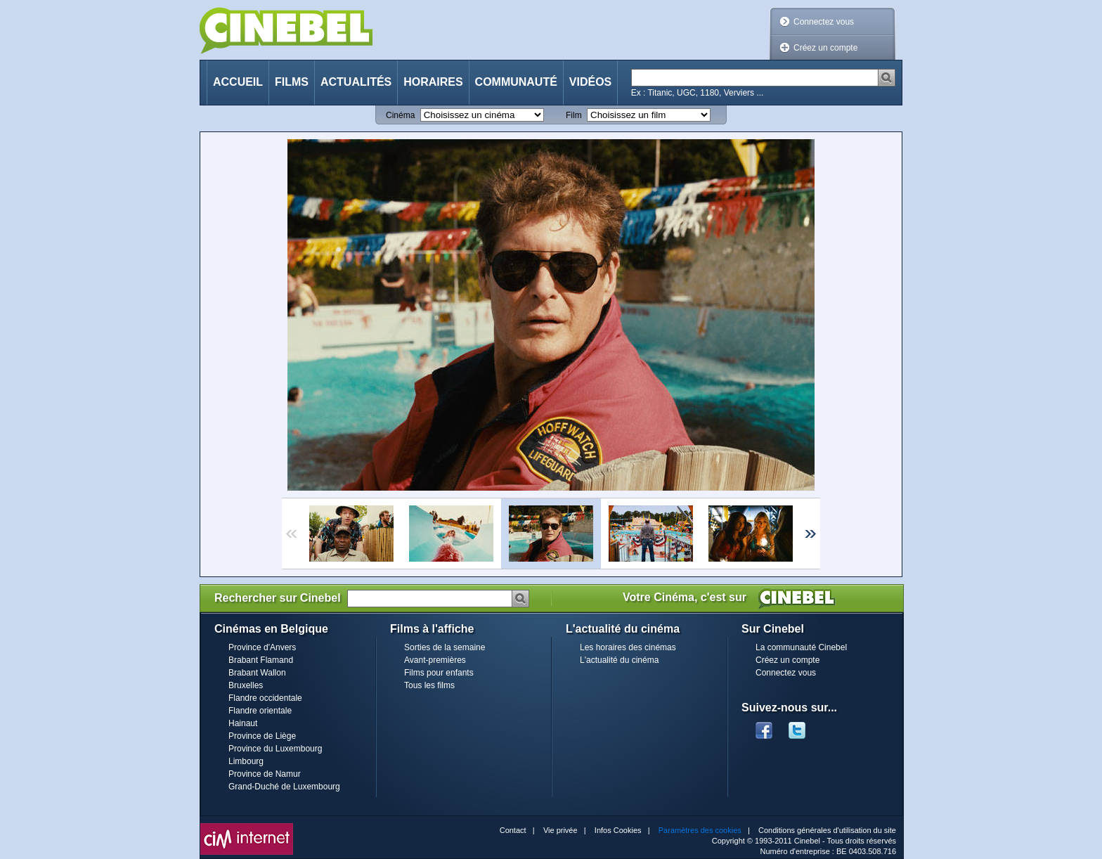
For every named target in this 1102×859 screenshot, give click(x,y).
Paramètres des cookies (700, 830)
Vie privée (560, 830)
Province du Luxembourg (275, 749)
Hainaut (242, 723)
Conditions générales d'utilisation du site (827, 830)
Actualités (355, 82)
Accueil (238, 82)
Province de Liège (262, 736)
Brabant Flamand (260, 660)
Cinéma (400, 115)
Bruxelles (245, 685)
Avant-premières (435, 660)
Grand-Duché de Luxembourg (284, 787)
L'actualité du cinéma (619, 660)
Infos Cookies (618, 830)
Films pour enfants (439, 673)
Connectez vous (823, 22)
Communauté (516, 82)
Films (292, 82)
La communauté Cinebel (801, 647)
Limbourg (246, 761)
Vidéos (590, 82)
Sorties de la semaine (444, 647)
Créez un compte (825, 48)
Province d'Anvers (262, 647)
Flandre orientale (260, 711)
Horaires (432, 82)
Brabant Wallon (257, 673)
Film (574, 115)
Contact (513, 830)
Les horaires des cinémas (628, 647)
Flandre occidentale (265, 698)
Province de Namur (264, 774)
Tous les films (429, 685)
